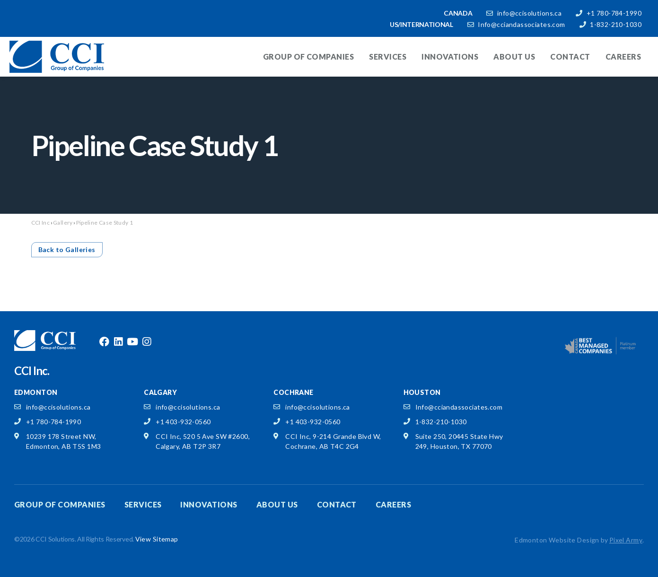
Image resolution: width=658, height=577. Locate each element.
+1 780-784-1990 (614, 13)
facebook (104, 341)
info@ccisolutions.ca (529, 13)
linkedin (118, 341)
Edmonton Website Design (557, 540)
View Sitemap (156, 539)
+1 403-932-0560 (183, 422)
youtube (132, 341)
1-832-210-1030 (615, 24)
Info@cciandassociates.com (521, 24)
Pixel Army (625, 540)
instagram (146, 341)
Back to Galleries (67, 249)
